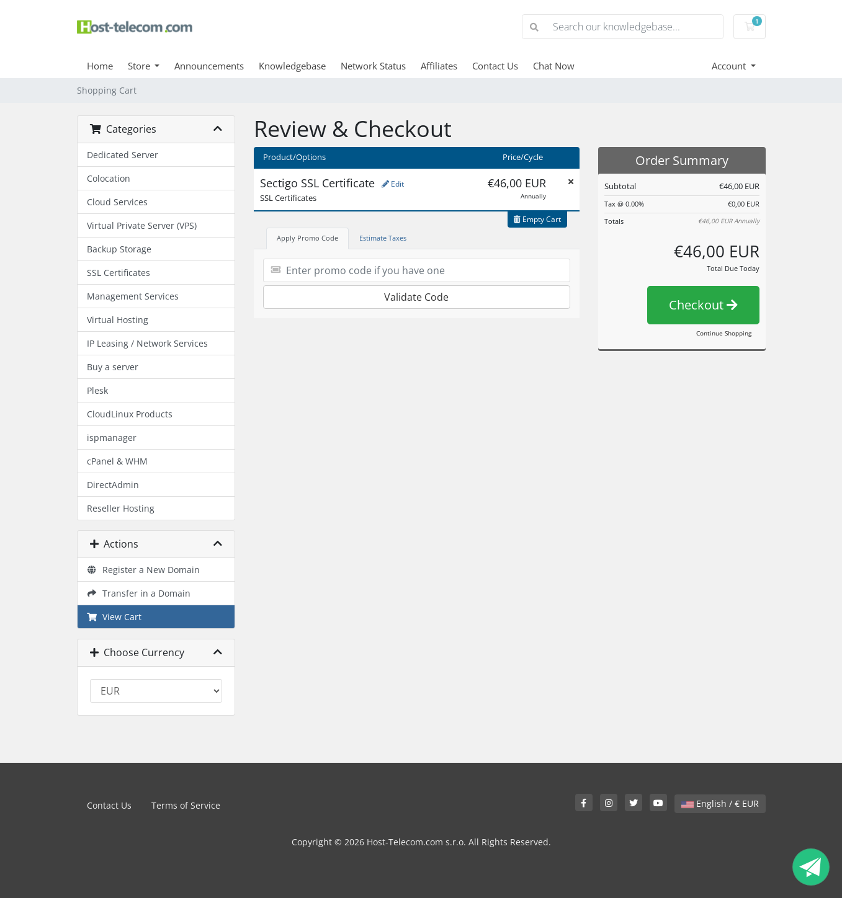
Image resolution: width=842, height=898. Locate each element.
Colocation (108, 178)
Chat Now (554, 66)
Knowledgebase (292, 66)
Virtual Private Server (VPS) (142, 225)
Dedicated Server (122, 155)
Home (100, 66)
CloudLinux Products (129, 414)
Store (140, 66)
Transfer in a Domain (139, 593)
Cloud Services (117, 202)
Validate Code (416, 297)
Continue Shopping (723, 333)
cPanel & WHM (117, 461)
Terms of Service (185, 805)
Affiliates (439, 66)
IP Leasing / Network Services (147, 343)
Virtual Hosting (117, 320)
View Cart (114, 617)
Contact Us (495, 66)
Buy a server (112, 367)
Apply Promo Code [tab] (307, 237)
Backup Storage (119, 249)
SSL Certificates (118, 272)
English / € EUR (720, 803)
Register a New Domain (143, 570)
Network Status (373, 66)
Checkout (703, 304)
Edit (393, 184)
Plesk (97, 390)
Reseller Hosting (121, 508)
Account (730, 66)
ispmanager (112, 437)
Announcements (209, 66)
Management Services (133, 296)
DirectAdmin (113, 485)
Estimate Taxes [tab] (382, 237)
